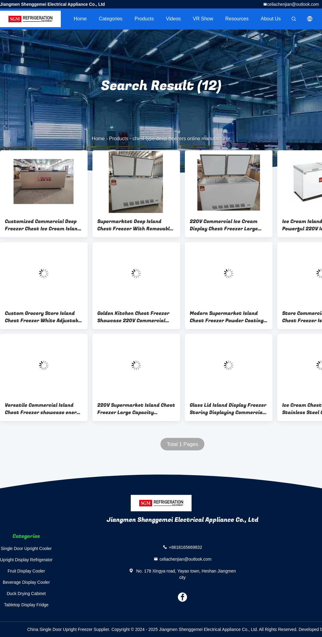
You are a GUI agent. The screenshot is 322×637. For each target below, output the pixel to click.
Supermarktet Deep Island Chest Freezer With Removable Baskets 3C (134, 225)
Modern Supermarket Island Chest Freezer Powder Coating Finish (227, 317)
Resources (236, 18)
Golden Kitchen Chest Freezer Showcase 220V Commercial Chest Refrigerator (133, 317)
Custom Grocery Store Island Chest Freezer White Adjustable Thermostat (43, 317)
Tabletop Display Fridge (26, 604)
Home (80, 18)
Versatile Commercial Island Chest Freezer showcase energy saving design (43, 409)
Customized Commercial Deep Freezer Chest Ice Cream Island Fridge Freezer (43, 225)
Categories (110, 18)
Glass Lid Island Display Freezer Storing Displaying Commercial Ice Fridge (228, 409)
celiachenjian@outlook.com (293, 4)
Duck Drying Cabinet (26, 593)
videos (173, 18)
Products (144, 18)
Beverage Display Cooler (26, 582)
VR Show (203, 18)
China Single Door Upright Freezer (59, 629)
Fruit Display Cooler (26, 571)
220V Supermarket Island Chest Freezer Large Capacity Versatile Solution (136, 409)
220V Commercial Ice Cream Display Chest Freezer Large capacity (224, 225)
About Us (271, 18)
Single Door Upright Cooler (26, 548)
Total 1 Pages (182, 444)
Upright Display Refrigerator (26, 559)
